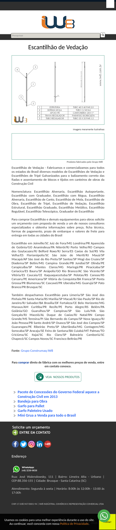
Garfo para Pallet (31, 406)
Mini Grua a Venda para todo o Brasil (47, 415)
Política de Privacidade (74, 524)
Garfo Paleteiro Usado (35, 410)
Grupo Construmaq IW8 (37, 351)
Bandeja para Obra (32, 401)
